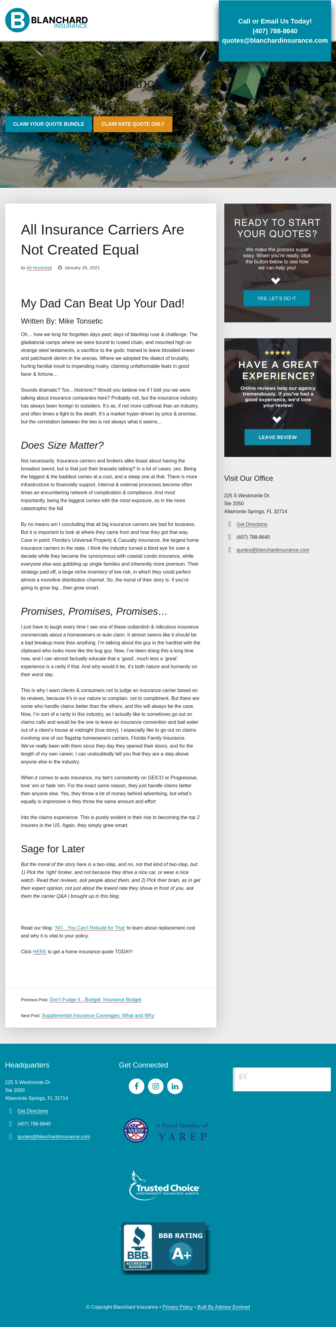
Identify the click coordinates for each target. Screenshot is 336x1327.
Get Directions (252, 524)
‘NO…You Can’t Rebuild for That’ (89, 927)
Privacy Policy (177, 1307)
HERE (39, 951)
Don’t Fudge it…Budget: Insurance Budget (96, 999)
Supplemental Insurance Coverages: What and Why (98, 1015)
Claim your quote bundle (48, 124)
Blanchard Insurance (265, 1079)
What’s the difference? (168, 144)
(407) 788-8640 (274, 30)
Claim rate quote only (132, 124)
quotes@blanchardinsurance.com (274, 40)
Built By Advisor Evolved (223, 1307)
